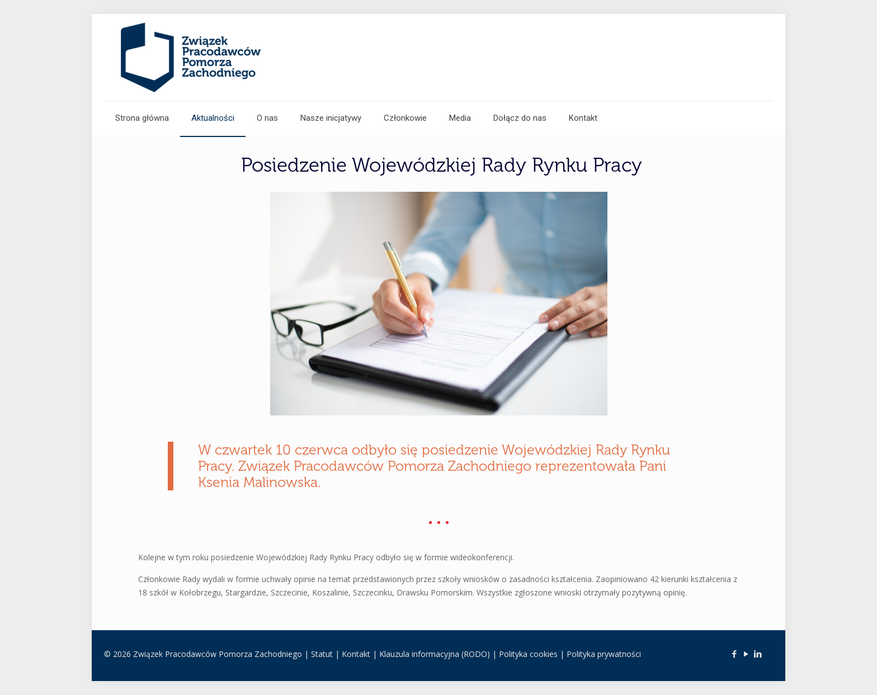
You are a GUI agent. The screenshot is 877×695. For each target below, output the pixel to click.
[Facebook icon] (734, 653)
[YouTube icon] (746, 653)
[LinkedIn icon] (757, 653)
